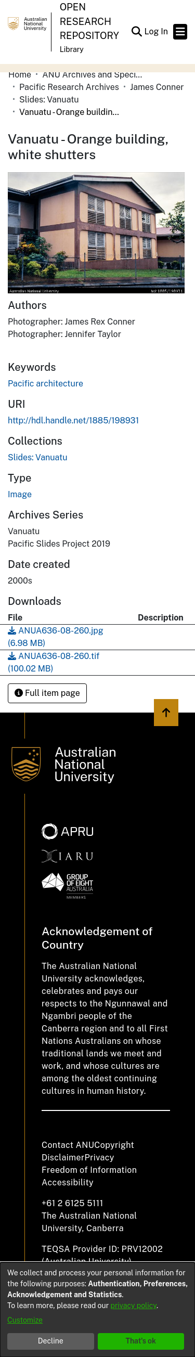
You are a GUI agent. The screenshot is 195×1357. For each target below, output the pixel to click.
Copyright (114, 1145)
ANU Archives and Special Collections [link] (94, 75)
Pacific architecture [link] (45, 384)
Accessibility (68, 1182)
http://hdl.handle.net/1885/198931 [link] (73, 420)
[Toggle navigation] (180, 32)
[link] (38, 457)
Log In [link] (156, 31)
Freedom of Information (89, 1170)
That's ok (140, 1341)
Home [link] (19, 75)
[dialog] (97, 1309)
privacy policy (134, 1305)
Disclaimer (63, 1157)
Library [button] (72, 49)
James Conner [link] (157, 87)
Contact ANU (68, 1145)
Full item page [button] (47, 693)
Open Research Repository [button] (89, 21)
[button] (136, 31)
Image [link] (20, 494)
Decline (50, 1341)
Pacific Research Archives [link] (69, 87)
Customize (25, 1320)
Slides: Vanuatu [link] (49, 100)
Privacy (99, 1157)
